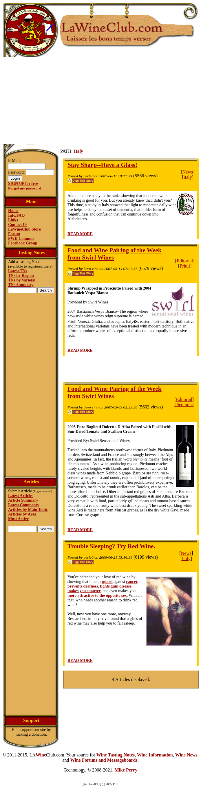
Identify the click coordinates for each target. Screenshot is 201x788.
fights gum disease (115, 586)
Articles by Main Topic (28, 509)
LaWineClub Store (24, 229)
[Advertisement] (100, 100)
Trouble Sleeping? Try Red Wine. (111, 546)
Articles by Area (22, 514)
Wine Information (155, 754)
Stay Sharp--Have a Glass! (102, 164)
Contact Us (18, 224)
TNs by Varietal (21, 280)
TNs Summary (21, 285)
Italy (78, 151)
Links (13, 220)
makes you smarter (83, 591)
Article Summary (23, 500)
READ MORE (80, 234)
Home (13, 211)
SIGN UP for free (23, 183)
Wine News (186, 754)
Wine (41, 754)
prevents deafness (82, 586)
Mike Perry (126, 769)
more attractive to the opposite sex (97, 595)
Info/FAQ (16, 215)
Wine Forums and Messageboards (103, 760)
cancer (132, 581)
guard (107, 581)
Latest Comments (23, 505)
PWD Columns (21, 238)
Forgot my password (24, 188)
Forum (14, 234)
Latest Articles (20, 496)
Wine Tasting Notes (115, 754)
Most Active (18, 519)
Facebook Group (22, 243)
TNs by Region (21, 275)
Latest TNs (17, 271)
